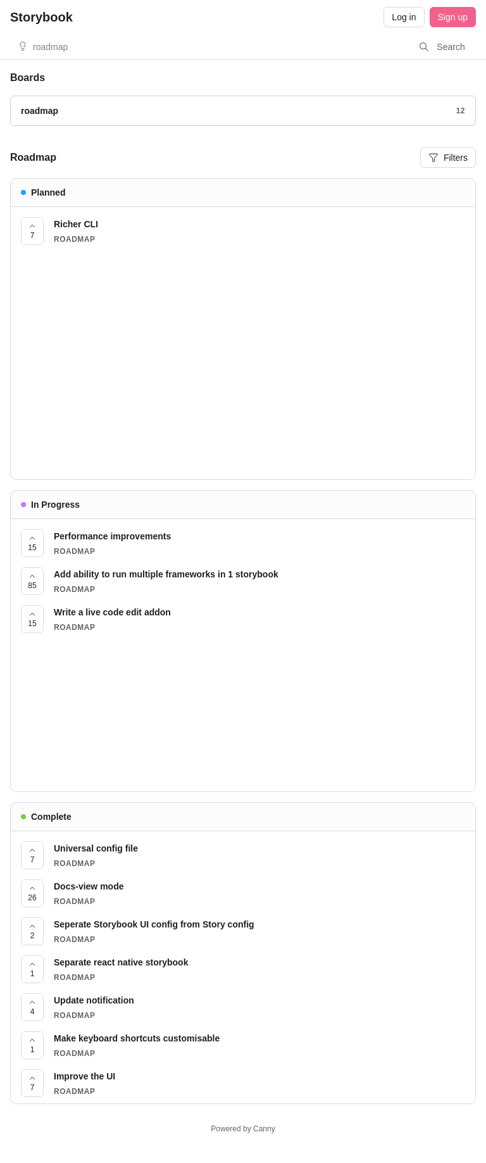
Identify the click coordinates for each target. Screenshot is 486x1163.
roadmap (50, 47)
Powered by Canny (243, 1128)
